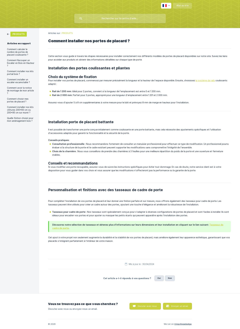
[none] (166, 6)
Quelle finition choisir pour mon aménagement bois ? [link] (20, 119)
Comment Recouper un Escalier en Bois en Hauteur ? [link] (20, 63)
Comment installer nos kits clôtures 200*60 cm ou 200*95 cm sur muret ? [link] (20, 110)
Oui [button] (159, 278)
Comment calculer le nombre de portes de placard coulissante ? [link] (17, 52)
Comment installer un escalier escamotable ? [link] (18, 81)
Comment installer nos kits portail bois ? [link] (20, 72)
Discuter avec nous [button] (147, 306)
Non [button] (170, 278)
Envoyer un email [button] (179, 306)
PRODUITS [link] (67, 33)
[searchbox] (120, 18)
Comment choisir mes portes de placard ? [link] (17, 100)
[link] (17, 33)
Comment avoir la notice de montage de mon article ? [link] (20, 91)
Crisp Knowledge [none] (182, 324)
